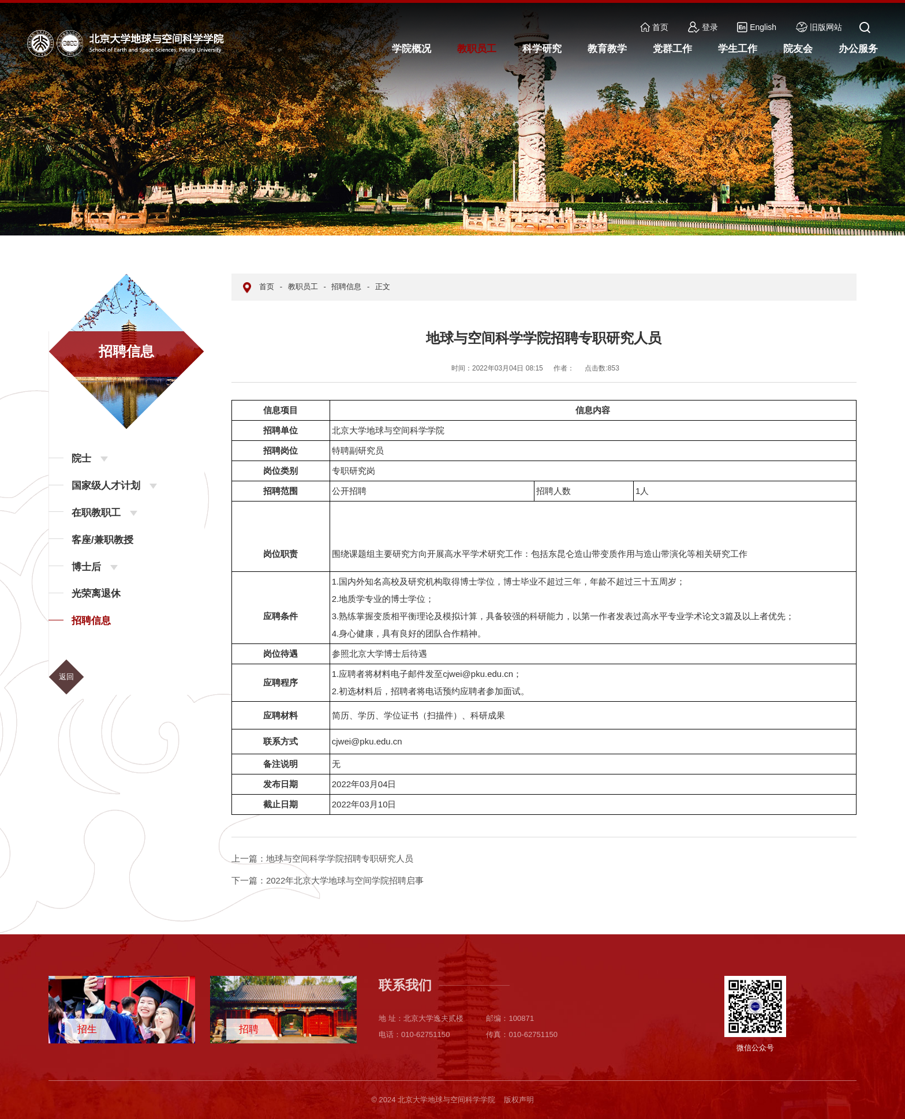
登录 (703, 27)
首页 (654, 27)
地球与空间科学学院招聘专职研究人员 (322, 858)
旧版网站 (819, 27)
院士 (81, 458)
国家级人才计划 (106, 485)
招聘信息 (91, 620)
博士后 (86, 567)
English (756, 27)
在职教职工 (96, 512)
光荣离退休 (96, 593)
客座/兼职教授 (102, 539)
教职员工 (303, 286)
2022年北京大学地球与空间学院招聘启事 (327, 880)
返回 (66, 676)
